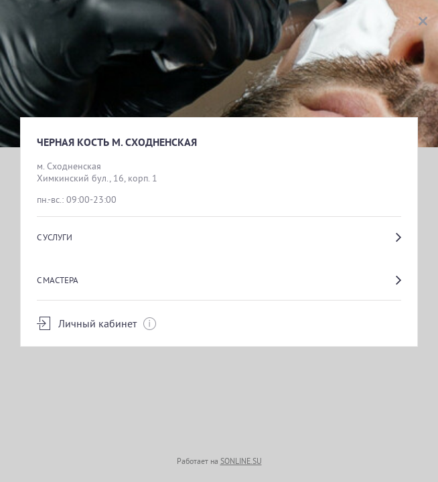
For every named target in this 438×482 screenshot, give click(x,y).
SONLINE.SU (241, 461)
